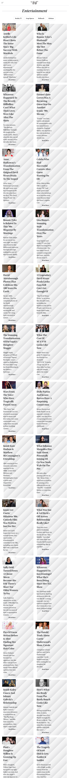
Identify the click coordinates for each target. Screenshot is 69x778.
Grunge (45, 763)
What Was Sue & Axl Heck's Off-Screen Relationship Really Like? (48, 456)
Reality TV (18, 18)
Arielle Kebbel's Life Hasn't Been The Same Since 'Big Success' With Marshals (17, 47)
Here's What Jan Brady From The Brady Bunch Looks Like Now (50, 609)
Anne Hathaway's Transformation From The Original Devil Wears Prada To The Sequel (16, 156)
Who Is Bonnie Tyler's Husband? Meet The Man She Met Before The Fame (51, 47)
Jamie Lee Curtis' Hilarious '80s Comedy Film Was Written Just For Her (16, 456)
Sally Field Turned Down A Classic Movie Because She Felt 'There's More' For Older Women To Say (18, 508)
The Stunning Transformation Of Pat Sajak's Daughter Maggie (18, 302)
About (25, 751)
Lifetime (51, 18)
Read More (26, 71)
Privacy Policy (41, 751)
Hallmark (41, 18)
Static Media (24, 755)
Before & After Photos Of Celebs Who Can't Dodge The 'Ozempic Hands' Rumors (18, 708)
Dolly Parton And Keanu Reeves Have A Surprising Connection (51, 351)
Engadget (11, 763)
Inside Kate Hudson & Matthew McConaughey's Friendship (16, 401)
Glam (40, 763)
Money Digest (21, 765)
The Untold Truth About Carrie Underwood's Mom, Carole (50, 558)
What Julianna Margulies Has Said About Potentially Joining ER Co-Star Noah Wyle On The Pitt (51, 403)
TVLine (25, 763)
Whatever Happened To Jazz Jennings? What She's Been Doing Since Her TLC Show (50, 508)
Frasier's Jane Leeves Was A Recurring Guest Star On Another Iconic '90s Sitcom (50, 99)
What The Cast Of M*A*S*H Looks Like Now (48, 302)
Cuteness (33, 763)
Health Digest (54, 763)
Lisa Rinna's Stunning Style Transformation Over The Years (49, 205)
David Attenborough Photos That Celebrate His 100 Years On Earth (17, 254)
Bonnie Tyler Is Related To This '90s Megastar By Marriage (17, 205)
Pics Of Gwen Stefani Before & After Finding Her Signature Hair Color (16, 559)
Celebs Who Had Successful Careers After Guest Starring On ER (50, 152)
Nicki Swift (30, 765)
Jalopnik (18, 763)
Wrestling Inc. (47, 765)
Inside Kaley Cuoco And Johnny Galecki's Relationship (17, 609)
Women (38, 765)
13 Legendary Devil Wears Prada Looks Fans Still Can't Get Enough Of (51, 254)
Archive (31, 751)
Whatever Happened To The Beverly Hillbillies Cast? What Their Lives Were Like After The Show (17, 101)
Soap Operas (30, 18)
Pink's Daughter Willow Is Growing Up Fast (17, 657)
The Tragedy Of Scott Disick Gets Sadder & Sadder (49, 658)
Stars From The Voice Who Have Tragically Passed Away (16, 351)
